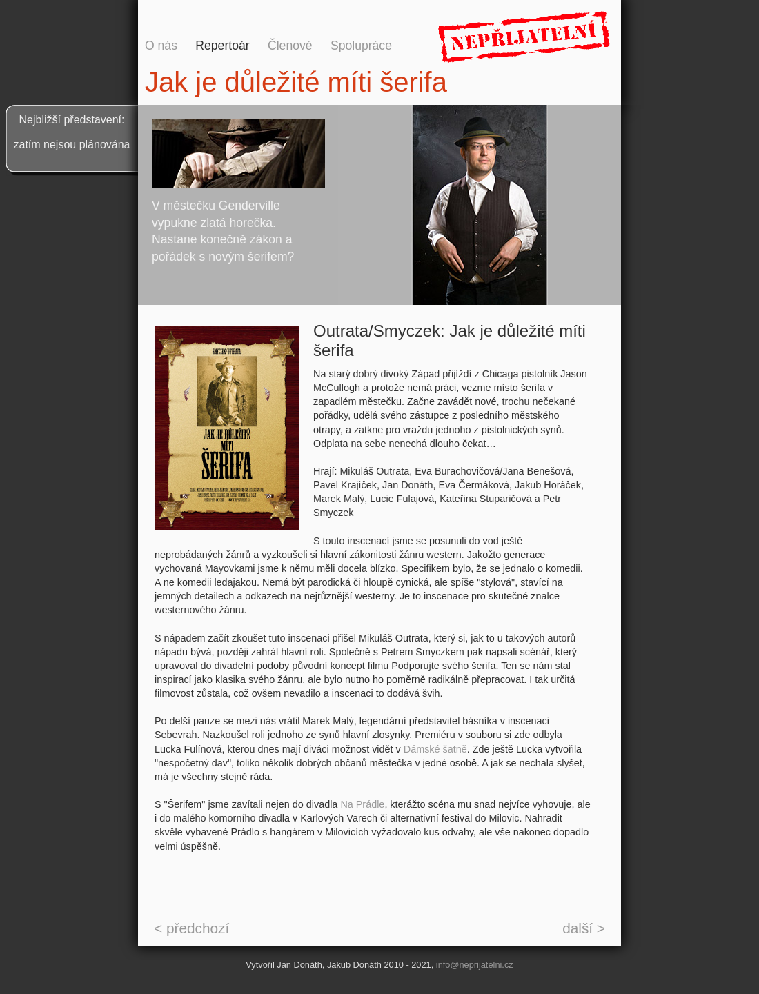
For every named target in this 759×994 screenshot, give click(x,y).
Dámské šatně (435, 749)
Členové (290, 45)
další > (583, 928)
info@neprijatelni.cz (474, 965)
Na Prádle (362, 804)
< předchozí (191, 928)
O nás (161, 45)
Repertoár (222, 45)
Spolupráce (361, 45)
